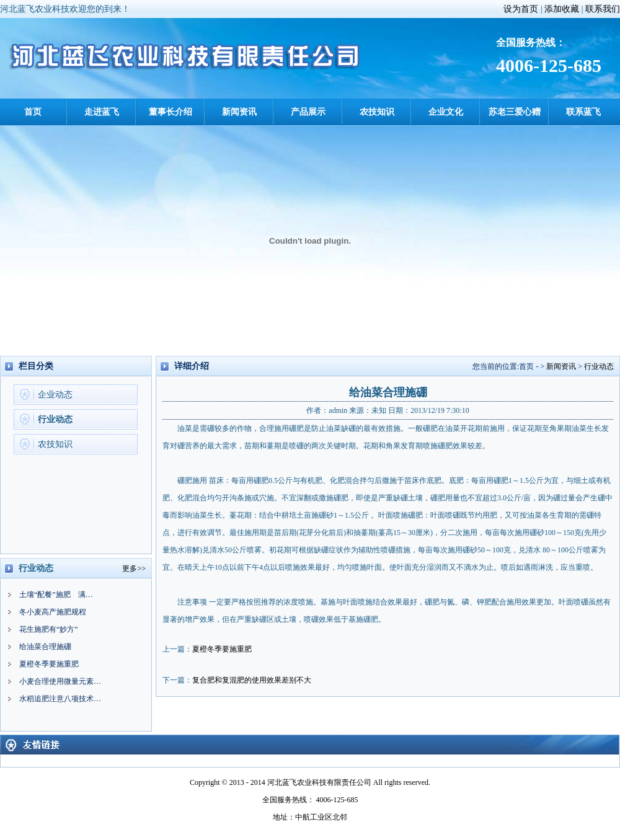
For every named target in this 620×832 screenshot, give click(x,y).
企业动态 (55, 394)
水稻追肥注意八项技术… (60, 698)
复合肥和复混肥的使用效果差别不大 (251, 680)
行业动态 (55, 419)
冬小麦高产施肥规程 (52, 612)
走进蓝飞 (101, 112)
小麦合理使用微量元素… (60, 681)
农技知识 (377, 112)
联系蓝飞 (583, 112)
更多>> (134, 568)
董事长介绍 (170, 112)
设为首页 (520, 9)
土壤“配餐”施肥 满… (56, 594)
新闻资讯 (239, 112)
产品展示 (308, 112)
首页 (33, 112)
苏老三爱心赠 (515, 112)
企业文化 (445, 112)
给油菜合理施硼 (45, 646)
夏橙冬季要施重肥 (49, 664)
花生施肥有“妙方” (48, 629)
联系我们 (602, 9)
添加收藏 (561, 9)
